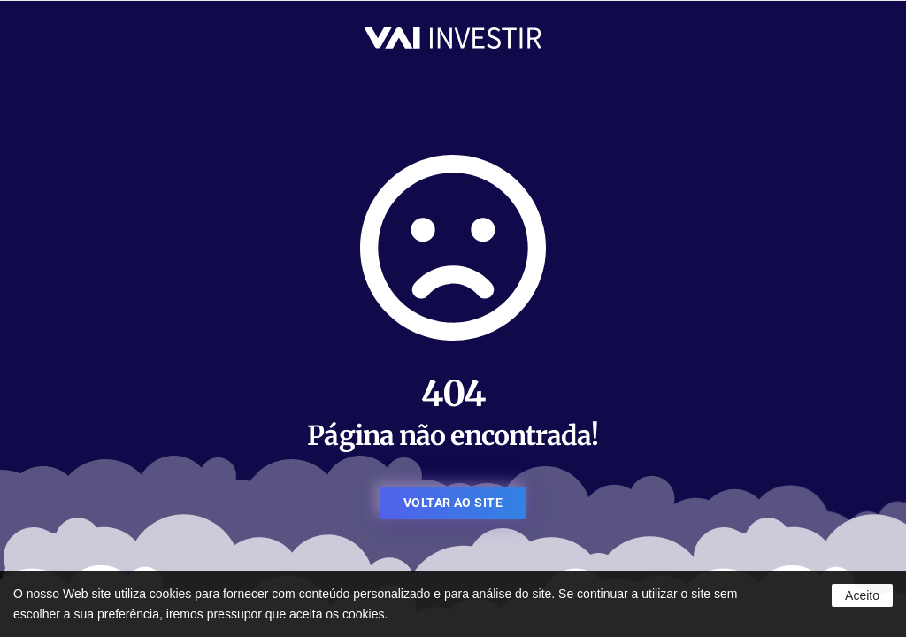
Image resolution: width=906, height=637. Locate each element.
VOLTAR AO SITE (453, 502)
